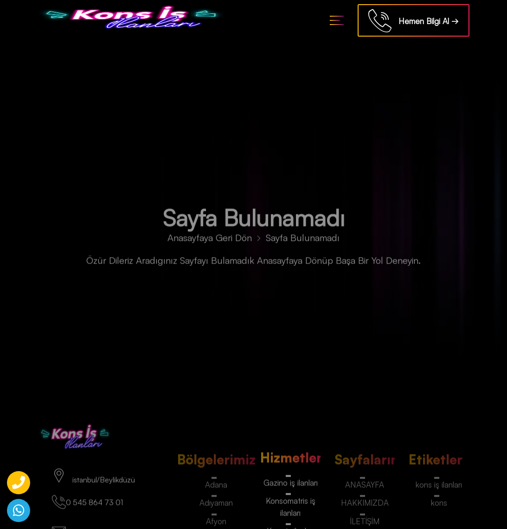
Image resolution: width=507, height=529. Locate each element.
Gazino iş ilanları (290, 485)
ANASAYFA (364, 486)
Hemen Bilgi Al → (413, 22)
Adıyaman (216, 505)
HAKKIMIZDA (365, 505)
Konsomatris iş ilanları (290, 509)
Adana (216, 486)
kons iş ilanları (439, 486)
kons (439, 505)
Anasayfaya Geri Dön (209, 240)
